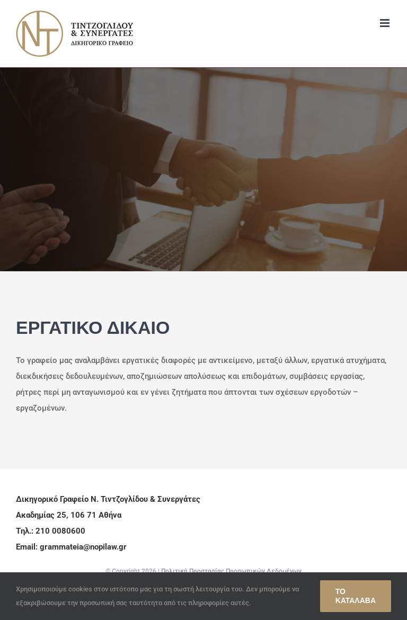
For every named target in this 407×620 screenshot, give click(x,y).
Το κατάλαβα (355, 596)
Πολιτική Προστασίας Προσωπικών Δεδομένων (231, 571)
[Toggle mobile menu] (385, 23)
